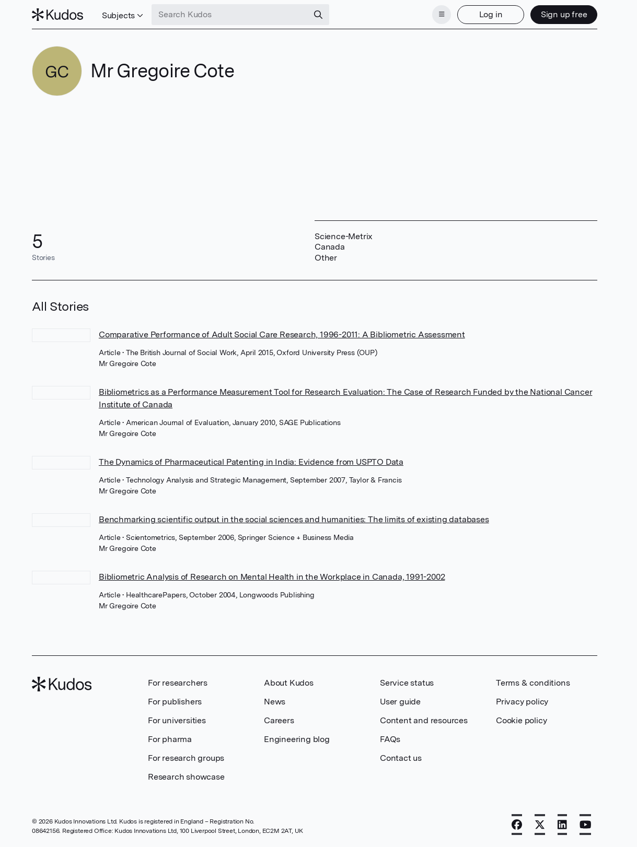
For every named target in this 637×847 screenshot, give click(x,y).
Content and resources (424, 720)
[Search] (318, 15)
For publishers (175, 702)
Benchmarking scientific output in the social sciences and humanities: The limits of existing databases (294, 519)
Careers (279, 720)
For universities (177, 720)
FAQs (390, 739)
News (274, 702)
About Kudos (289, 683)
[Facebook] (517, 824)
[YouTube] (586, 824)
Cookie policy (521, 720)
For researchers (177, 683)
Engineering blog (297, 739)
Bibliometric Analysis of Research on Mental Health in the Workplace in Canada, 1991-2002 (272, 577)
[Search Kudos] (230, 15)
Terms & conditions (533, 683)
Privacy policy (522, 702)
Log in (491, 14)
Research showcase (186, 777)
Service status (407, 683)
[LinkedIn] (562, 824)
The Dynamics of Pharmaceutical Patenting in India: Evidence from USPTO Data (251, 462)
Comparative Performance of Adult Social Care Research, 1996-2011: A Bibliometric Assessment (282, 334)
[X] (540, 824)
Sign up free (564, 14)
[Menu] (441, 14)
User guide (400, 702)
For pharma (170, 739)
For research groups (186, 758)
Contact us (401, 758)
